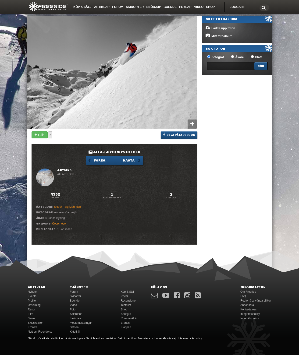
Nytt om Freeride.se (40, 331)
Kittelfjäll (75, 331)
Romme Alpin (129, 318)
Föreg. (100, 160)
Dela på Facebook (179, 135)
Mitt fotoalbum (218, 36)
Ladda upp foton (220, 28)
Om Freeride (248, 291)
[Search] (260, 66)
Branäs (125, 322)
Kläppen (126, 327)
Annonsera (247, 305)
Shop (210, 7)
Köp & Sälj (82, 7)
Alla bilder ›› (66, 174)
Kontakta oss (248, 309)
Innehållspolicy (249, 318)
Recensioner (128, 300)
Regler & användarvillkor (255, 300)
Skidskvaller (35, 322)
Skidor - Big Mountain (67, 206)
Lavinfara (75, 318)
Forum (117, 7)
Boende (170, 7)
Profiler (32, 300)
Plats (257, 57)
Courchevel (59, 223)
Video (198, 7)
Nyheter (33, 291)
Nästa (129, 160)
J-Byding (64, 170)
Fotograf (215, 57)
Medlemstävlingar (81, 322)
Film (30, 314)
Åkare (237, 57)
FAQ (243, 296)
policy (198, 338)
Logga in (237, 7)
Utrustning (34, 305)
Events (32, 296)
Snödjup (153, 7)
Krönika (32, 327)
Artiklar (102, 7)
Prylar (185, 7)
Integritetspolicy (250, 314)
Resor (31, 309)
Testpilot (126, 305)
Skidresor (76, 314)
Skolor (32, 318)
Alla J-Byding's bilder (114, 152)
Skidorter (135, 7)
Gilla (40, 135)
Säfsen (74, 327)
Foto (72, 309)
